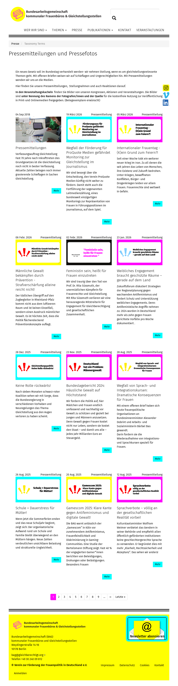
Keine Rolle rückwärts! (33, 386)
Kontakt (124, 30)
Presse (77, 30)
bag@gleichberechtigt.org (28, 655)
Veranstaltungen (150, 30)
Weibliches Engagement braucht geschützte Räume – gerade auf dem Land (139, 275)
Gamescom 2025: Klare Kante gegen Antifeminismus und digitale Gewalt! (89, 512)
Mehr (56, 190)
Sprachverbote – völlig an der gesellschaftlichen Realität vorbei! (137, 512)
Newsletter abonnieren (147, 636)
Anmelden (20, 673)
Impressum (107, 665)
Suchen (114, 18)
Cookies (144, 665)
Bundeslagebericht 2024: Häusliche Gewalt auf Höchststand (85, 390)
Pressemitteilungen (31, 148)
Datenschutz (127, 665)
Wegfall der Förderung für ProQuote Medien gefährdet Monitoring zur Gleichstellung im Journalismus (88, 157)
